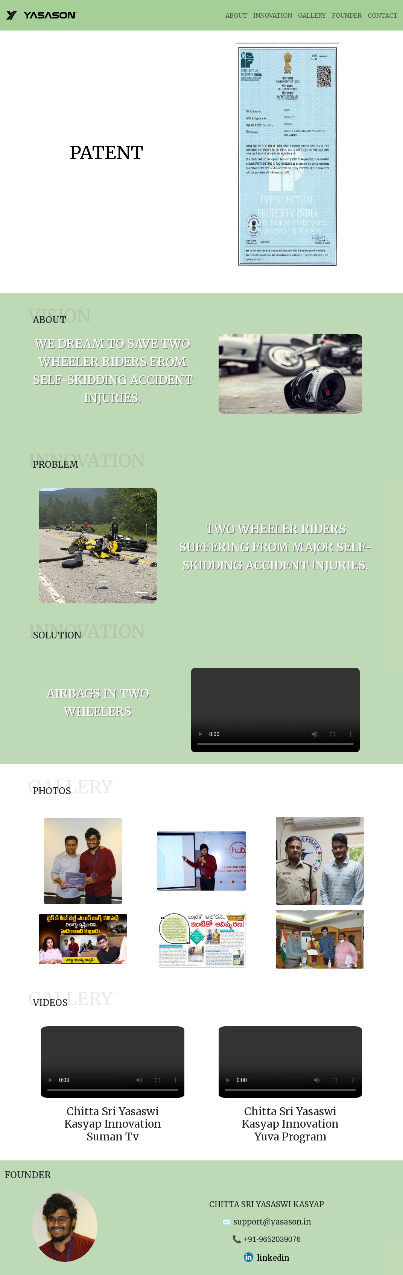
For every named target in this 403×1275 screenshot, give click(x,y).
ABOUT (236, 15)
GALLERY (312, 15)
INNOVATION (272, 15)
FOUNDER (347, 15)
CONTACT (383, 15)
